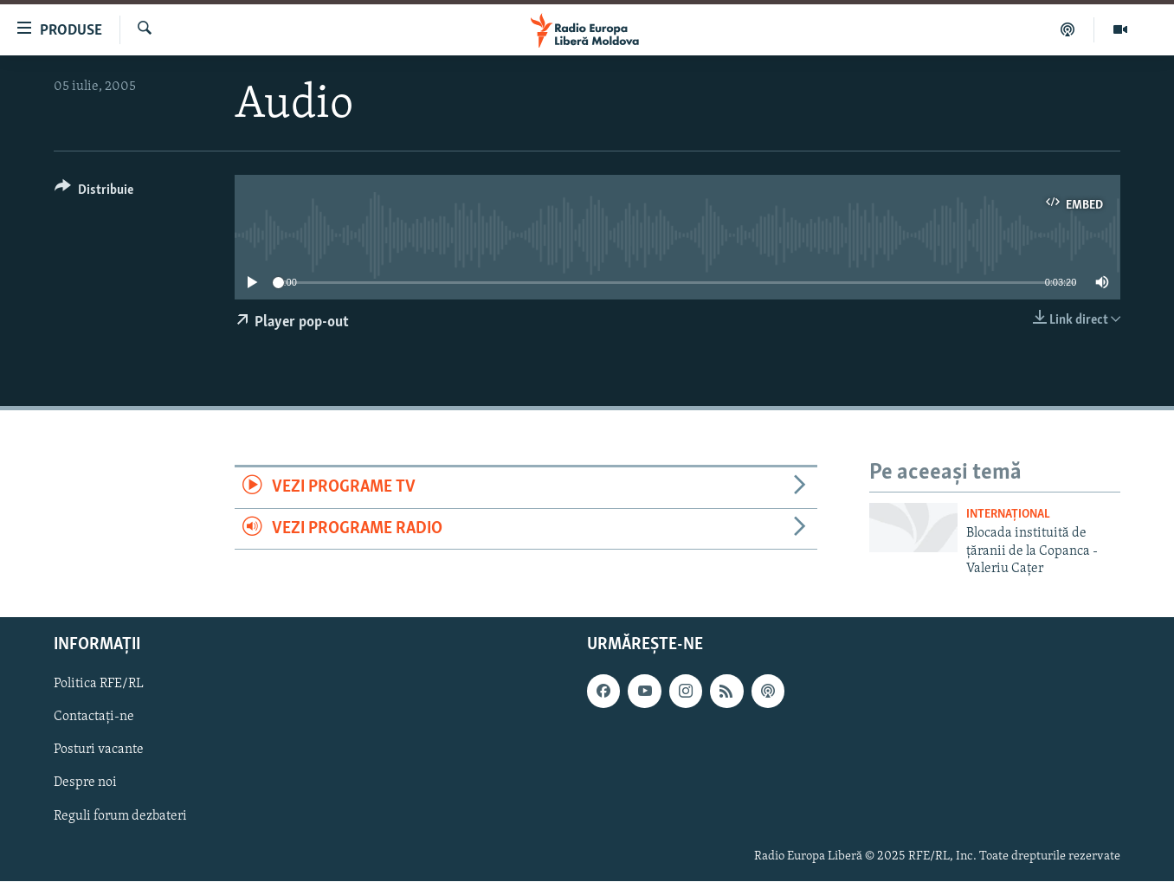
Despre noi (85, 783)
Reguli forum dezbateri (120, 816)
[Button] (94, 192)
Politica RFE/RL (99, 685)
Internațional (1008, 514)
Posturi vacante (99, 750)
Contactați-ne (94, 717)
